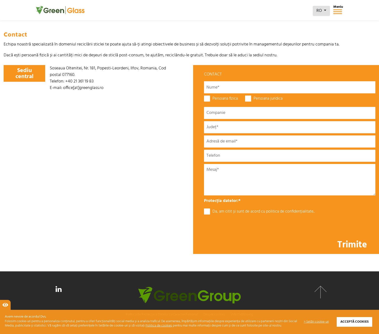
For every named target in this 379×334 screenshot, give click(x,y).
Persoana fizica (221, 99)
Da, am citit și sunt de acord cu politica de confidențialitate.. (259, 211)
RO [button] (319, 10)
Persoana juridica (264, 99)
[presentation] (240, 226)
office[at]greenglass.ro (83, 87)
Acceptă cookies (354, 322)
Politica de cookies (159, 325)
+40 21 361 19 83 (79, 81)
